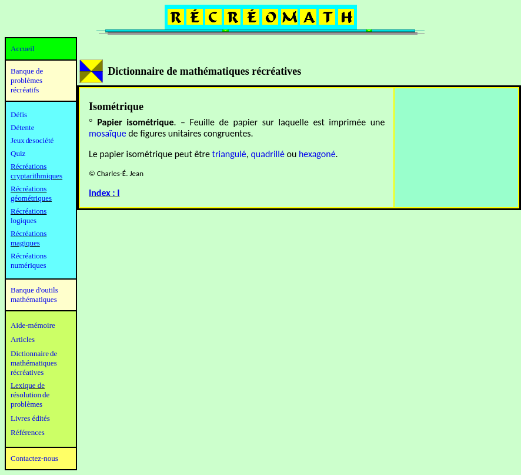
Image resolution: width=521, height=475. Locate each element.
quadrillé (267, 154)
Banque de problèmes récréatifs (27, 80)
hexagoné (317, 154)
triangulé (229, 154)
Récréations (28, 211)
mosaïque (107, 133)
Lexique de (28, 385)
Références (28, 432)
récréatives (27, 372)
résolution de (30, 394)
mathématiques (34, 362)
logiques (23, 220)
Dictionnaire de (34, 353)
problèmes (26, 404)
